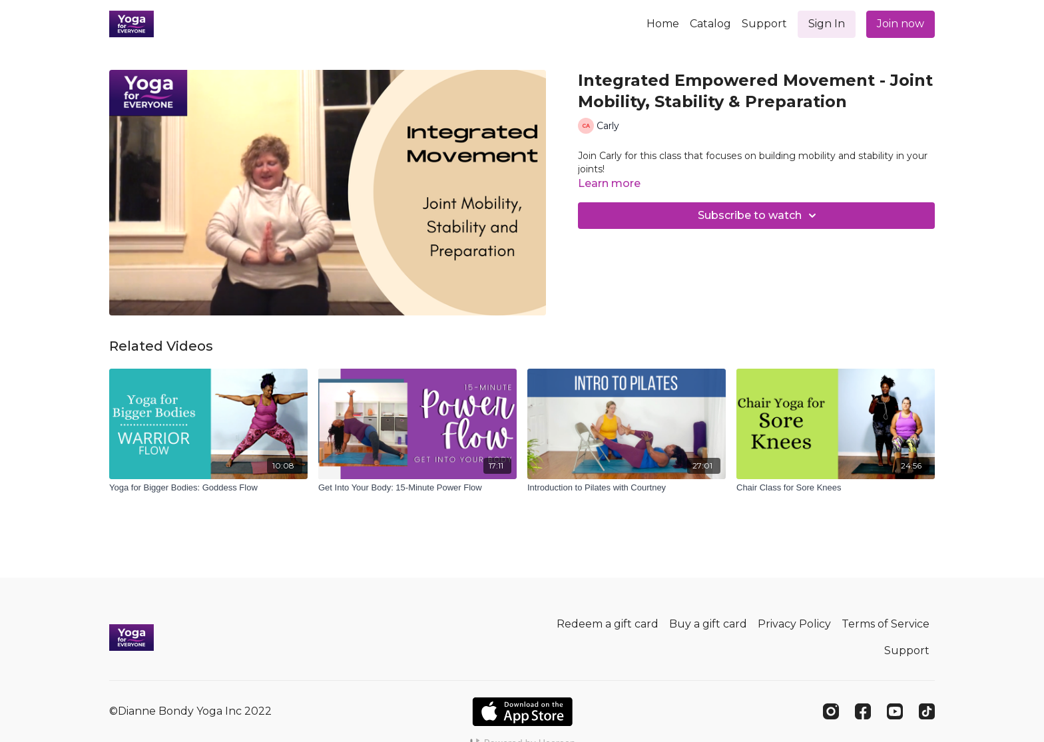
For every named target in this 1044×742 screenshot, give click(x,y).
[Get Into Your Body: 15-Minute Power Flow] (417, 487)
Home (663, 23)
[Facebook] (863, 711)
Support (764, 23)
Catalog (710, 23)
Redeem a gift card (607, 624)
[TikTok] (927, 711)
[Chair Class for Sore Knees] (835, 487)
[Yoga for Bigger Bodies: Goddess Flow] (208, 487)
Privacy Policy (794, 624)
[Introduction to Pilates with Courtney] (626, 487)
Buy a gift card (708, 624)
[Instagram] (831, 711)
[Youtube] (895, 711)
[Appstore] (522, 712)
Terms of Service (885, 624)
